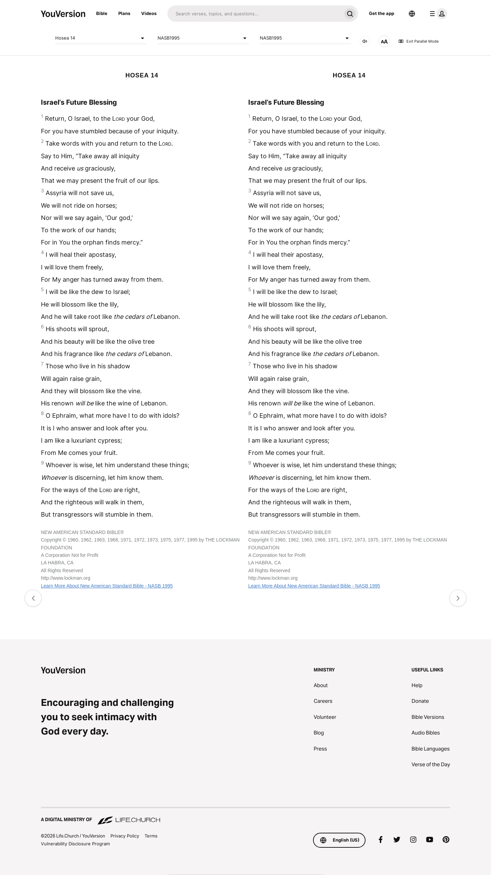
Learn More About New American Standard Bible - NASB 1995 (107, 586)
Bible (101, 13)
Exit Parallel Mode (418, 41)
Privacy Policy (124, 836)
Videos (149, 13)
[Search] (254, 13)
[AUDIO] (364, 41)
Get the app (381, 13)
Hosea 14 (101, 38)
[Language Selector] (412, 13)
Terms (151, 836)
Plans (124, 13)
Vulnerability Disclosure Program (75, 843)
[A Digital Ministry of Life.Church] (245, 816)
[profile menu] (437, 13)
